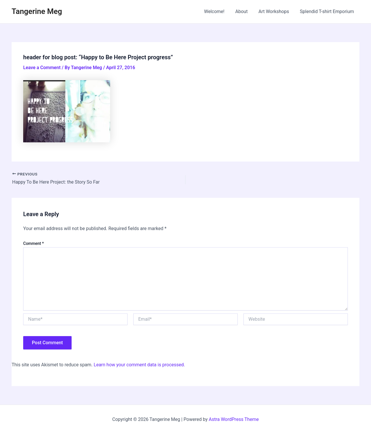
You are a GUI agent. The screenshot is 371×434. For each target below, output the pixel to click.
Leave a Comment (42, 67)
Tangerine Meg (37, 11)
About (245, 11)
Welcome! (220, 11)
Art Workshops (276, 11)
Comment (33, 243)
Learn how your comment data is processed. (139, 364)
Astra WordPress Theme (234, 419)
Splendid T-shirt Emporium (328, 11)
